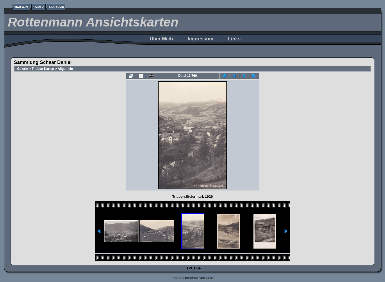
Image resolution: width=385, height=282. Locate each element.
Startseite (21, 7)
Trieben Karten (43, 69)
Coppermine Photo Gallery (199, 278)
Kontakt (39, 7)
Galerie (22, 69)
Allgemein (65, 69)
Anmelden (56, 7)
